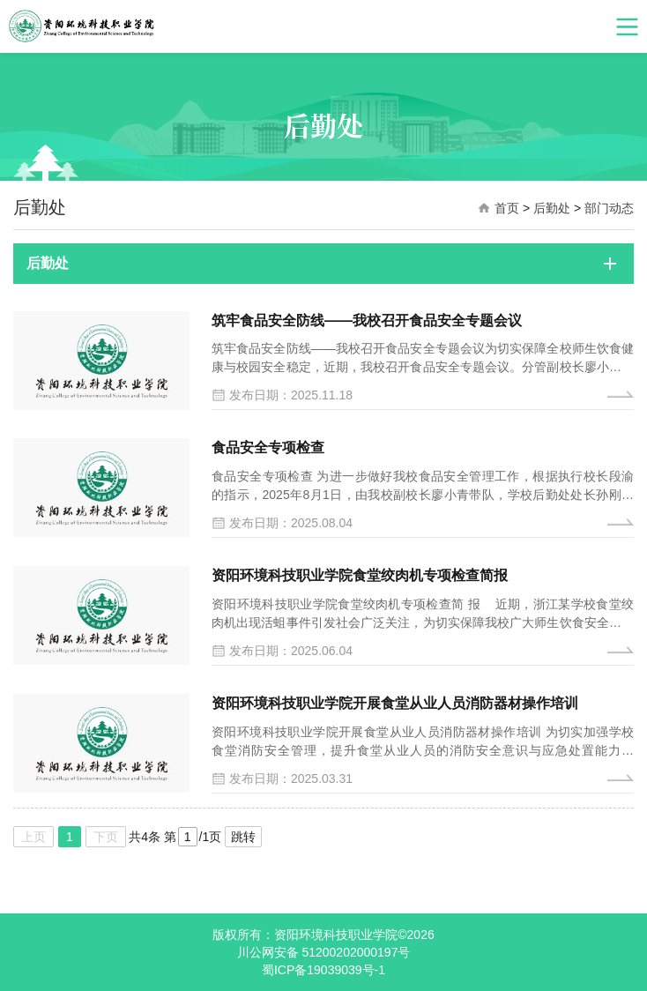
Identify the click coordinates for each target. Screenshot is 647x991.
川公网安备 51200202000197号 (324, 952)
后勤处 (551, 208)
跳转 (243, 837)
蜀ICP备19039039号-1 (323, 970)
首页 (507, 208)
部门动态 (609, 208)
